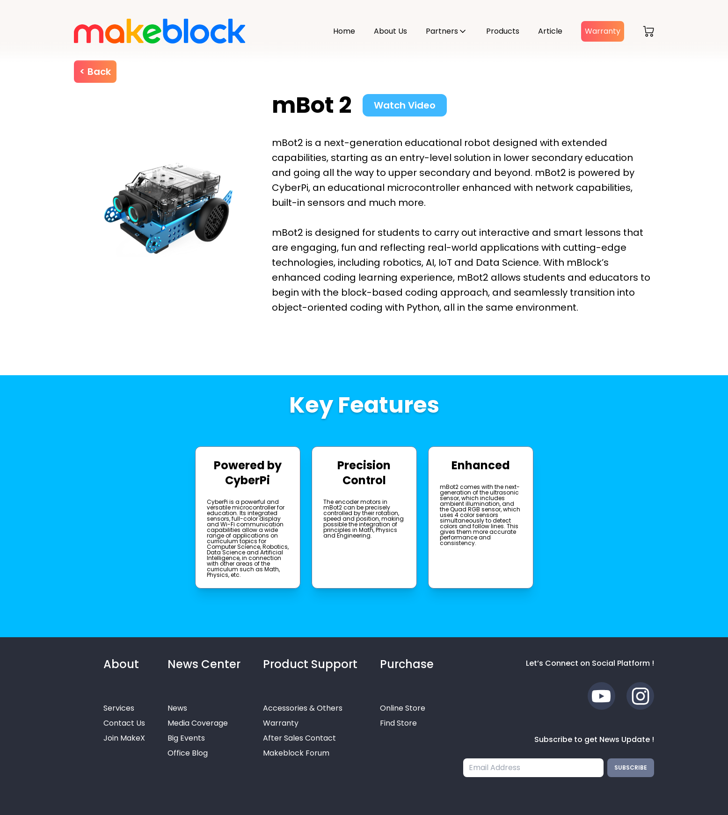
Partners (442, 31)
